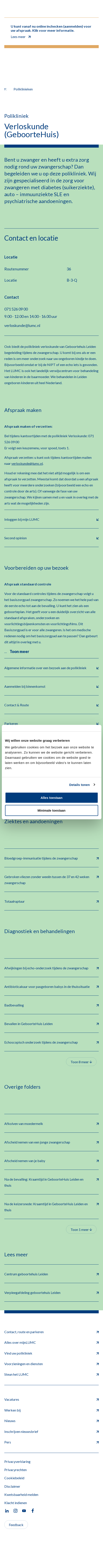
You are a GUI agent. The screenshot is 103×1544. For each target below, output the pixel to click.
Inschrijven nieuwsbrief (51, 1431)
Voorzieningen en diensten (51, 1364)
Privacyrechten (15, 1470)
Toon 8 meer (81, 1062)
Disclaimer (12, 1486)
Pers (51, 1442)
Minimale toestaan (51, 810)
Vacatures (51, 1399)
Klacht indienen (15, 1503)
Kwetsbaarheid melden (21, 1494)
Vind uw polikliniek (51, 1353)
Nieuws (51, 1421)
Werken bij (51, 1410)
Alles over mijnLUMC (51, 1342)
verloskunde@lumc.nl (22, 325)
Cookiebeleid (14, 1478)
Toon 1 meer (81, 1229)
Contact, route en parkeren (51, 1332)
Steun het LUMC (51, 1374)
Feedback (16, 1525)
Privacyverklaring (17, 1461)
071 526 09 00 (16, 309)
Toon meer (19, 651)
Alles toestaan (52, 798)
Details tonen (79, 785)
